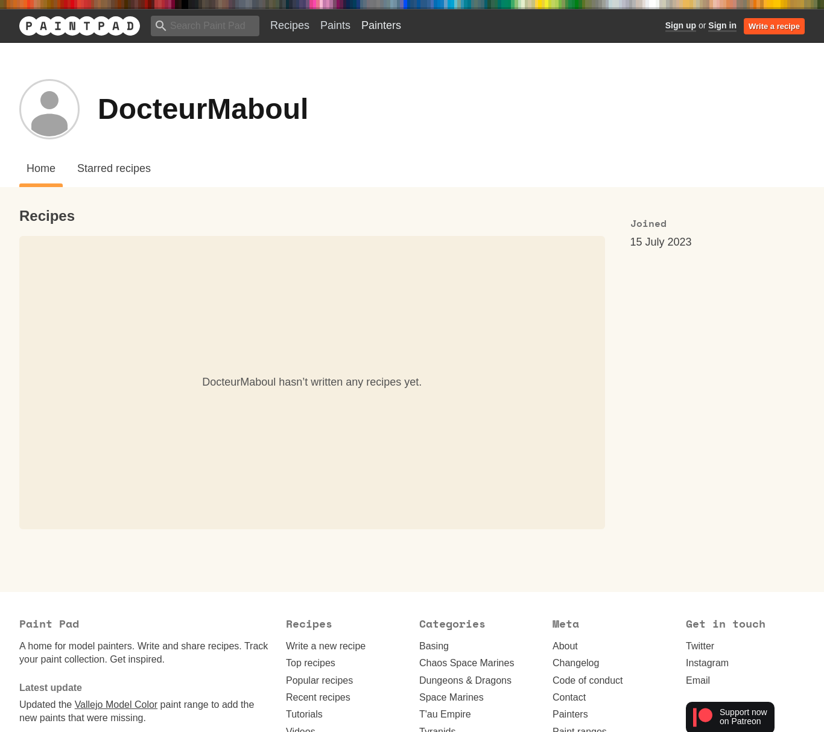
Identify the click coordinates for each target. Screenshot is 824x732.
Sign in (722, 25)
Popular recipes (319, 680)
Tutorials (304, 714)
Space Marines (451, 697)
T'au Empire (445, 714)
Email (698, 680)
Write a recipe (774, 26)
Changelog (576, 663)
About (565, 646)
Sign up (680, 25)
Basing (434, 646)
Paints (335, 25)
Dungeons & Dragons (465, 680)
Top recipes (310, 663)
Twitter (700, 646)
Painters (381, 25)
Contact (569, 697)
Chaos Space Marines (466, 663)
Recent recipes (318, 697)
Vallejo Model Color (116, 704)
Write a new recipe (326, 646)
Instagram (707, 663)
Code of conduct (588, 680)
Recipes (289, 25)
